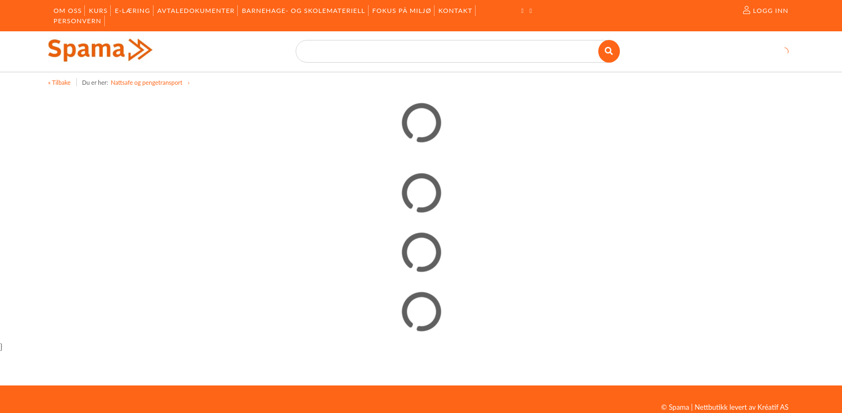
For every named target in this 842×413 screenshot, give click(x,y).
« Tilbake (59, 82)
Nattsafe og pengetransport (146, 82)
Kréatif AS (773, 407)
